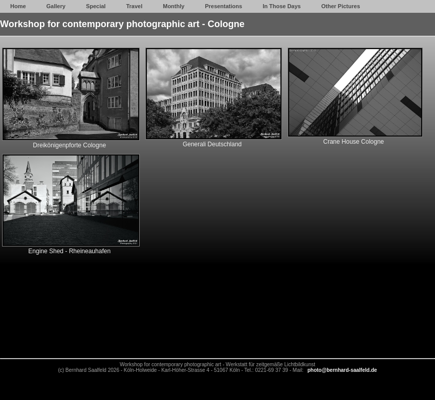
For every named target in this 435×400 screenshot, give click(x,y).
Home (18, 6)
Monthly (173, 6)
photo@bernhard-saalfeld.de (342, 370)
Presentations (223, 6)
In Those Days (282, 6)
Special (96, 6)
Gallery (56, 6)
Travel (134, 6)
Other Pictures (340, 6)
